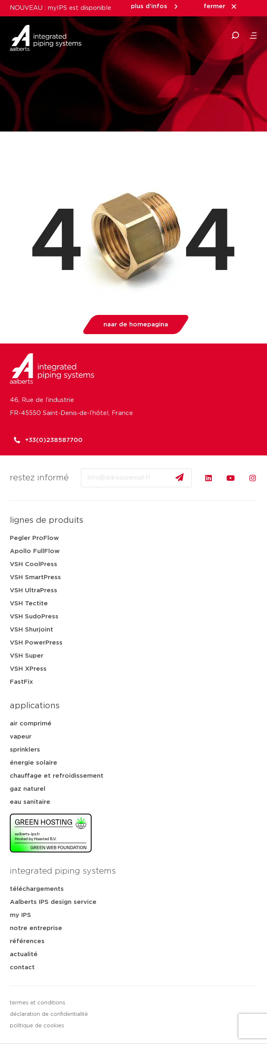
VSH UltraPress (33, 590)
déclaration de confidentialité (49, 1014)
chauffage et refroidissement (56, 776)
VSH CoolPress (33, 564)
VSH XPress (28, 669)
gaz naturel (27, 789)
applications (35, 706)
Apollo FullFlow (35, 551)
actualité (24, 954)
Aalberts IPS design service (53, 902)
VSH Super (26, 656)
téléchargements (37, 889)
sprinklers (25, 750)
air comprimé (31, 724)
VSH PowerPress (36, 643)
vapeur (20, 737)
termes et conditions (37, 1003)
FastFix (21, 682)
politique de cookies (37, 1025)
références (27, 941)
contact (22, 967)
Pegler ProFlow (34, 538)
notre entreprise (36, 928)
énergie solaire (33, 763)
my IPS (20, 915)
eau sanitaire (30, 802)
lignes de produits (46, 520)
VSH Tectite (29, 603)
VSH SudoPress (34, 616)
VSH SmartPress (35, 577)
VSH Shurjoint (31, 630)
